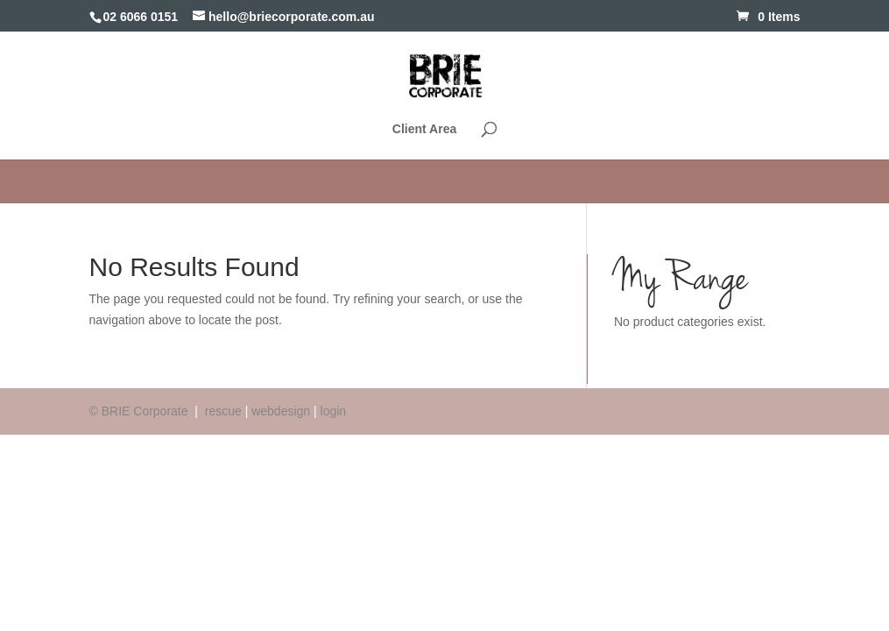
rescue (223, 411)
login (334, 411)
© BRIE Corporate (140, 411)
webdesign (280, 411)
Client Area (424, 129)
